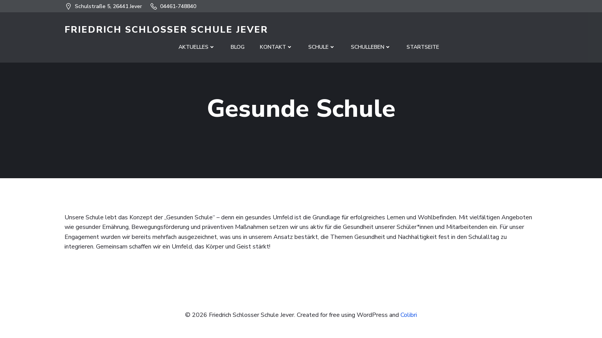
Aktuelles (197, 47)
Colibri (408, 315)
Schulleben (371, 47)
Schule (322, 47)
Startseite (423, 47)
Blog (238, 47)
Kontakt (276, 47)
